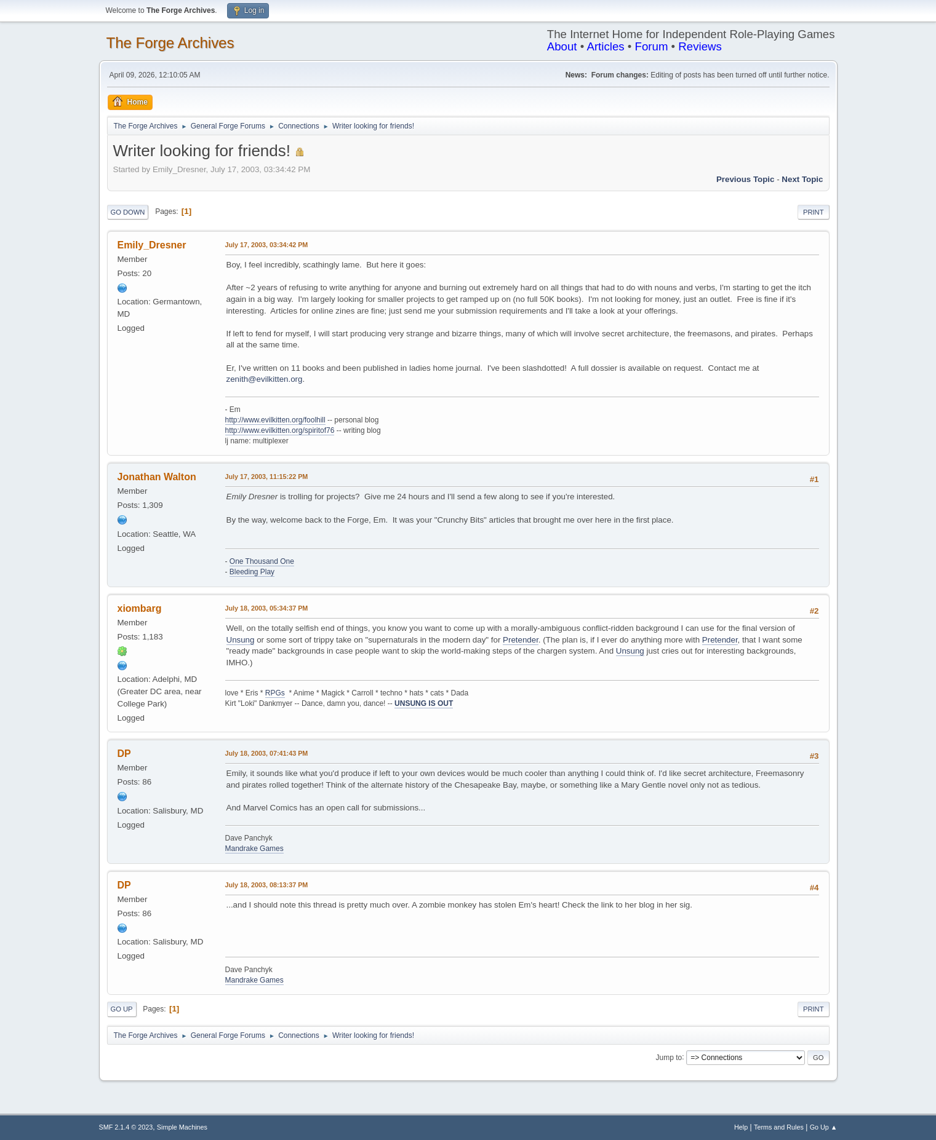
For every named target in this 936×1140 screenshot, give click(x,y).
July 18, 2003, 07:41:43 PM (266, 753)
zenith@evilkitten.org (264, 379)
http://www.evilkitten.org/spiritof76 (280, 430)
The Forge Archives (170, 42)
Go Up (122, 1009)
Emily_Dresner (152, 245)
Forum (651, 46)
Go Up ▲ (824, 1127)
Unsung (240, 639)
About (562, 46)
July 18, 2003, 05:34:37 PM (266, 608)
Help (741, 1127)
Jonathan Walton (157, 477)
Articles (605, 46)
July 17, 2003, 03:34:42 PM (266, 244)
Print (813, 212)
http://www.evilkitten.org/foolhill (275, 420)
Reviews (700, 46)
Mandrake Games (254, 848)
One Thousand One (262, 561)
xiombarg (140, 608)
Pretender (520, 639)
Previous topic (745, 179)
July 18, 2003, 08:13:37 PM (266, 885)
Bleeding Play (252, 572)
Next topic (802, 179)
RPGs (275, 693)
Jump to (669, 1057)
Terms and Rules (779, 1127)
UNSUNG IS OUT (423, 703)
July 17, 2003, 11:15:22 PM (266, 476)
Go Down (128, 212)
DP (124, 753)
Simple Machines (182, 1127)
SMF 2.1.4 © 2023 (126, 1127)
